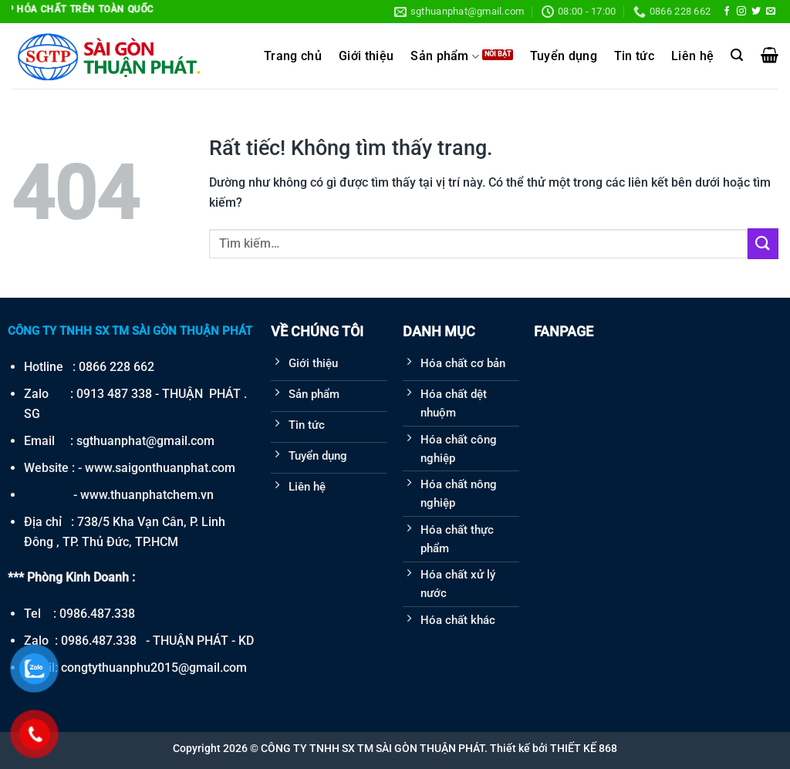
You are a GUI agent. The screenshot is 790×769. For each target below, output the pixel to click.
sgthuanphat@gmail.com (145, 440)
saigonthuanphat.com (175, 467)
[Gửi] (763, 243)
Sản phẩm (444, 56)
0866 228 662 (116, 366)
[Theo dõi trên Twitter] (756, 11)
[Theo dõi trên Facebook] (726, 11)
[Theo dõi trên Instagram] (741, 11)
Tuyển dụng (563, 56)
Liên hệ (692, 56)
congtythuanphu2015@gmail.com (154, 667)
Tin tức (634, 56)
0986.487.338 (97, 613)
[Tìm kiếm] (737, 55)
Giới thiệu (366, 56)
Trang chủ (293, 56)
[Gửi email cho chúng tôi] (770, 11)
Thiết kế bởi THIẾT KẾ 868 (553, 748)
